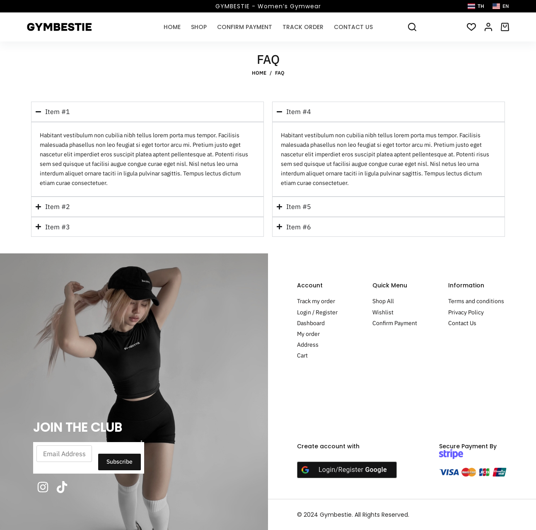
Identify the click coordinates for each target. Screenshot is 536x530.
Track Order (303, 27)
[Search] (412, 27)
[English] (501, 6)
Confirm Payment (244, 27)
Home (172, 27)
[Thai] (476, 6)
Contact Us (353, 27)
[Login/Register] (488, 27)
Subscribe (119, 461)
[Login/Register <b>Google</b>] (347, 470)
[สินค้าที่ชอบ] (471, 27)
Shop (199, 27)
